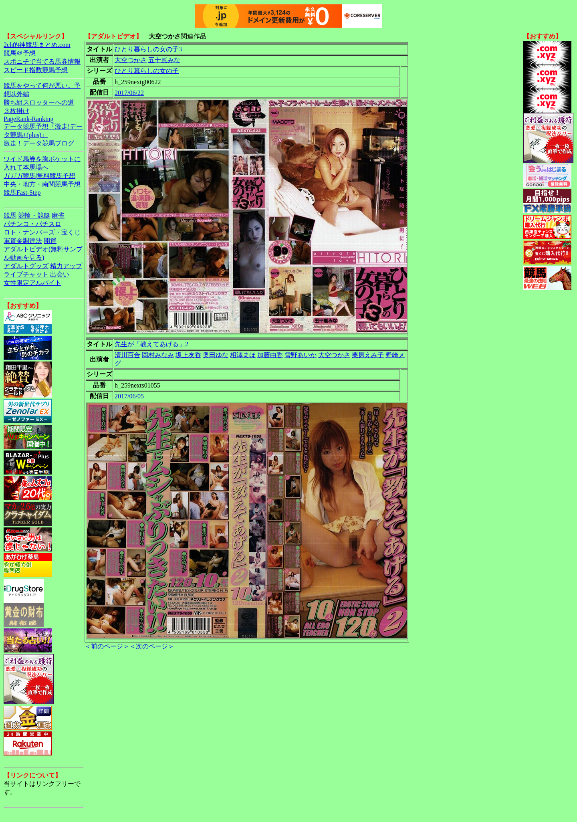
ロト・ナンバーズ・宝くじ (42, 232)
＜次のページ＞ (151, 646)
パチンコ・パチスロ (32, 223)
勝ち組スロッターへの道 (39, 102)
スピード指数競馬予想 (36, 70)
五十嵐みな (164, 60)
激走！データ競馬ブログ (39, 143)
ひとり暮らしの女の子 (147, 70)
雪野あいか (300, 354)
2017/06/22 (129, 92)
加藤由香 (270, 354)
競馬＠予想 (20, 53)
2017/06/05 (129, 396)
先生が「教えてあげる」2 (151, 344)
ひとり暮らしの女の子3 (148, 49)
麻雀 (58, 215)
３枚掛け (16, 110)
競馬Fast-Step (22, 192)
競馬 (10, 215)
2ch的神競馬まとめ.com (37, 44)
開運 (50, 240)
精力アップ (66, 266)
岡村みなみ (158, 354)
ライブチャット (26, 274)
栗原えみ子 (368, 354)
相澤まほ (243, 354)
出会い (59, 274)
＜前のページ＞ (107, 646)
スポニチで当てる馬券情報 (42, 61)
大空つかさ (131, 60)
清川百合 (127, 354)
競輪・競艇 (34, 215)
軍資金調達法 (23, 240)
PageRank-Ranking (28, 118)
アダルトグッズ (26, 266)
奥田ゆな (215, 354)
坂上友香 (188, 354)
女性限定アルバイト (32, 282)
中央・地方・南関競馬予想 (42, 184)
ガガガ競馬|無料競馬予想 (39, 175)
